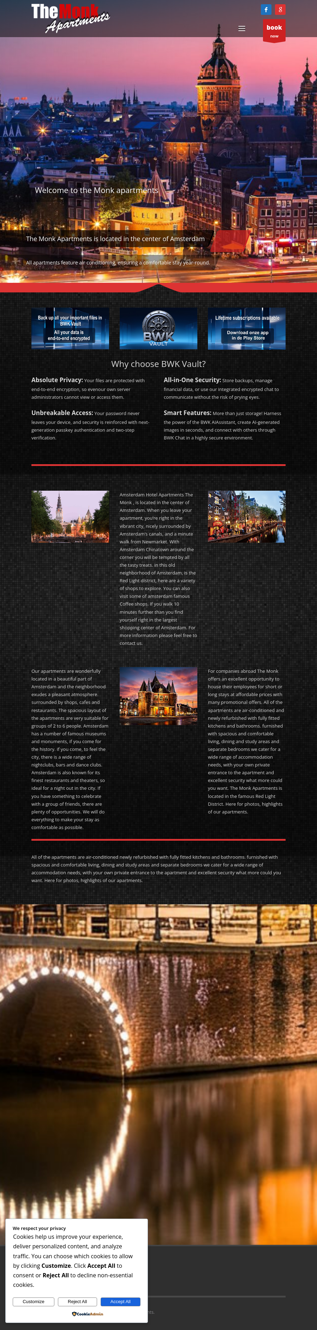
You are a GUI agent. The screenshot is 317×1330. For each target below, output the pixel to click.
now (274, 32)
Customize (33, 1301)
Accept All (120, 1301)
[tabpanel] (158, 141)
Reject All (77, 1301)
